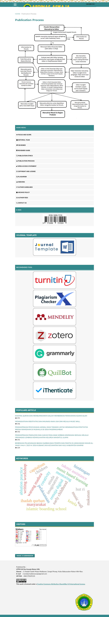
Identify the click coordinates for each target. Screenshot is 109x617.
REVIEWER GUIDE (23, 150)
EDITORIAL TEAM (23, 140)
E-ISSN (18, 210)
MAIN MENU (21, 127)
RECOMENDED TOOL (24, 267)
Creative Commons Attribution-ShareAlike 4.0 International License (61, 584)
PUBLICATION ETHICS (24, 156)
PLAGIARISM (21, 177)
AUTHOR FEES (22, 197)
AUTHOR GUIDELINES (24, 187)
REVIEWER (21, 145)
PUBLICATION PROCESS (25, 161)
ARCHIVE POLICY (23, 192)
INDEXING (20, 182)
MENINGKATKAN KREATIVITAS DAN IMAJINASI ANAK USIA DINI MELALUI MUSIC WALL (47, 421)
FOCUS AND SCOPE (23, 135)
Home (17, 14)
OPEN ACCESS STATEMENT (26, 166)
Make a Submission (25, 556)
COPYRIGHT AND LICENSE (26, 171)
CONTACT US (21, 203)
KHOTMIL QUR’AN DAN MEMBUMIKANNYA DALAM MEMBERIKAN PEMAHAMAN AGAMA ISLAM (51, 416)
